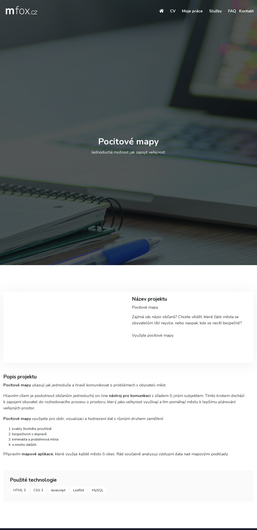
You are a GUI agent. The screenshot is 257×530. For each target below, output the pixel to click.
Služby (215, 11)
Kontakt (246, 11)
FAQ (232, 11)
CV (173, 11)
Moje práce (192, 11)
